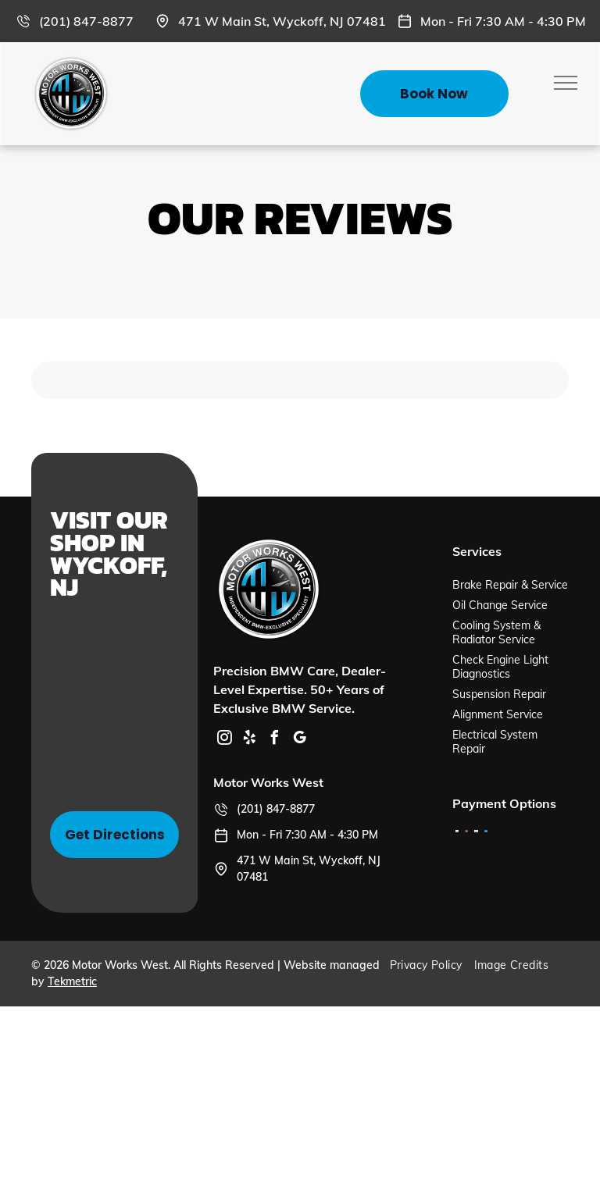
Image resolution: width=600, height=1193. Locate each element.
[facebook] (274, 740)
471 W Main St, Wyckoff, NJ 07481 (282, 21)
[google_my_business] (299, 740)
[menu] (565, 82)
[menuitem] (432, 965)
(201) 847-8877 (86, 21)
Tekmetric (72, 981)
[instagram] (224, 740)
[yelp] (249, 740)
